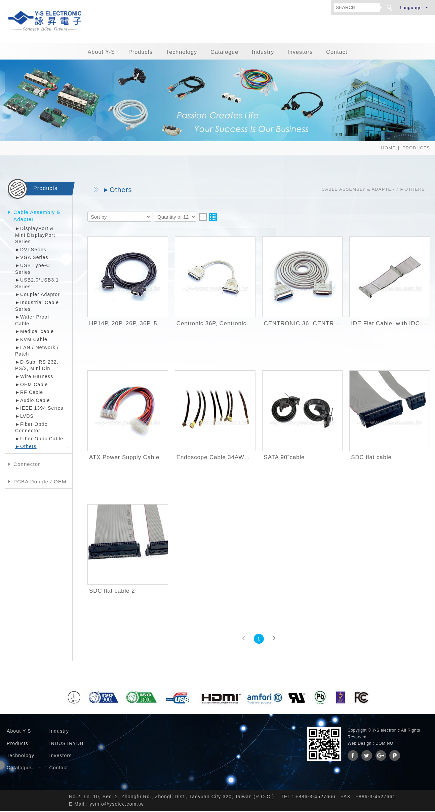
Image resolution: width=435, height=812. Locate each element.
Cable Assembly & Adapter (37, 216)
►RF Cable (29, 393)
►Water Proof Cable (32, 321)
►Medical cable (34, 332)
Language (411, 7)
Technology (181, 53)
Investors (300, 53)
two (203, 218)
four (213, 218)
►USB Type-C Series (32, 270)
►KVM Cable (31, 340)
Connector (26, 465)
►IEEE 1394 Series (39, 409)
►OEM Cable (31, 385)
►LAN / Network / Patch (37, 352)
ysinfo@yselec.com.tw (116, 805)
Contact (336, 53)
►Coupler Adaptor (37, 295)
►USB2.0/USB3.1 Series (37, 284)
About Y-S (101, 53)
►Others (26, 447)
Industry (263, 53)
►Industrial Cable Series (37, 307)
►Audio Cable (32, 401)
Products (140, 53)
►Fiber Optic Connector (31, 428)
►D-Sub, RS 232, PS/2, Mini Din (36, 366)
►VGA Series (31, 258)
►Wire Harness (34, 377)
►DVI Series (30, 250)
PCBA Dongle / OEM (40, 482)
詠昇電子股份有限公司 (45, 22)
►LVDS (24, 417)
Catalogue (224, 53)
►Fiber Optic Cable (39, 439)
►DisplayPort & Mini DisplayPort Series (35, 236)
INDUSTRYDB (66, 744)
